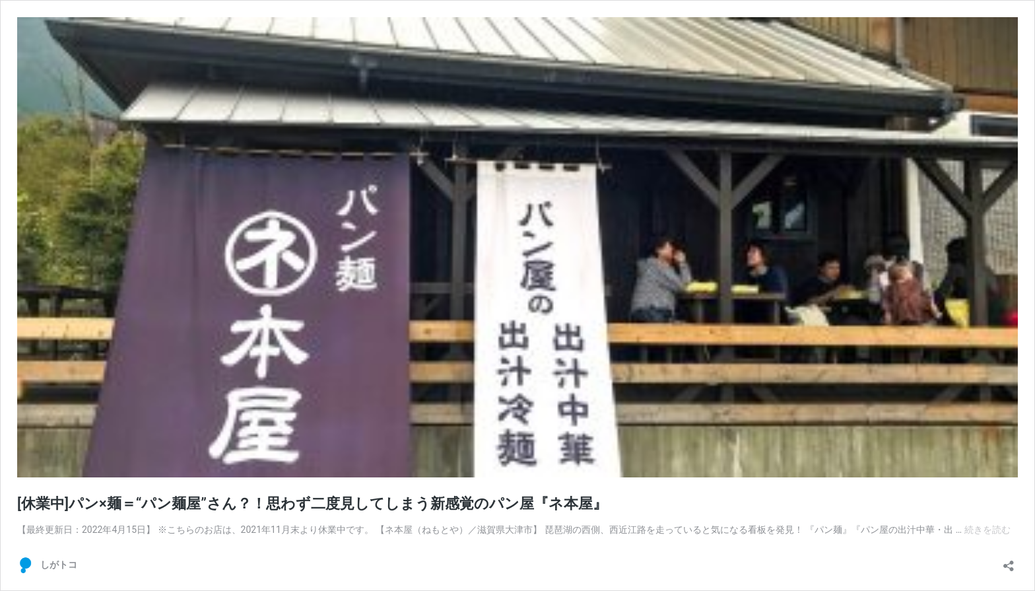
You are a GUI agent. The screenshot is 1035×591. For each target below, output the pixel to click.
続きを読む (987, 529)
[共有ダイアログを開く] (1008, 561)
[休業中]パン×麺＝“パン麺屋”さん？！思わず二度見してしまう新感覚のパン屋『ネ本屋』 (312, 503)
